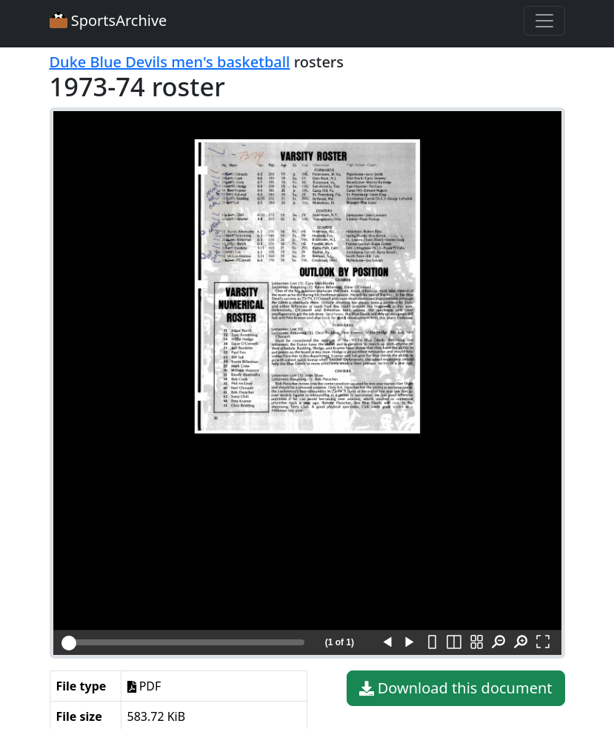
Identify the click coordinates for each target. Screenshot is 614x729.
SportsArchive (108, 20)
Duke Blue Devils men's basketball (170, 62)
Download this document (456, 688)
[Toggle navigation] (544, 21)
